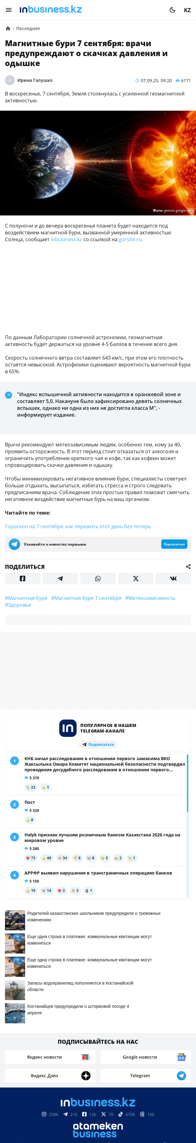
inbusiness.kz (66, 239)
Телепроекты (123, 1037)
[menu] (8, 9)
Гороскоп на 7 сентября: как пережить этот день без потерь (78, 526)
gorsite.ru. (131, 239)
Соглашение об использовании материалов (98, 1115)
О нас (28, 1037)
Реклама (87, 1037)
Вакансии (161, 1037)
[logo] (90, 9)
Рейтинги (98, 1046)
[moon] (172, 9)
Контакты (55, 1037)
